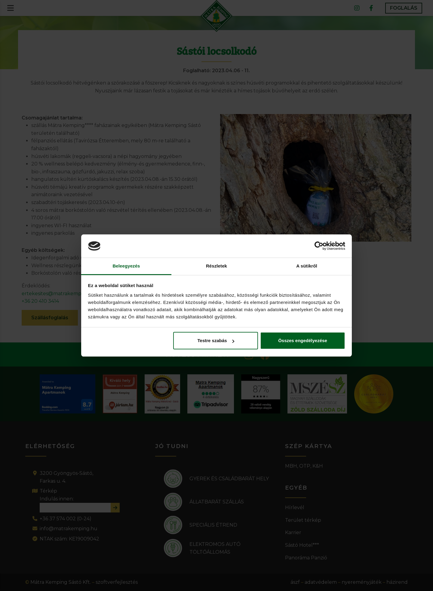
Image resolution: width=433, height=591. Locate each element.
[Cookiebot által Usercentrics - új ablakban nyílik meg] (319, 246)
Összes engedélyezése (302, 340)
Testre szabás (215, 340)
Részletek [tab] (216, 265)
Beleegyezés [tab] (126, 265)
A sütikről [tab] (306, 265)
